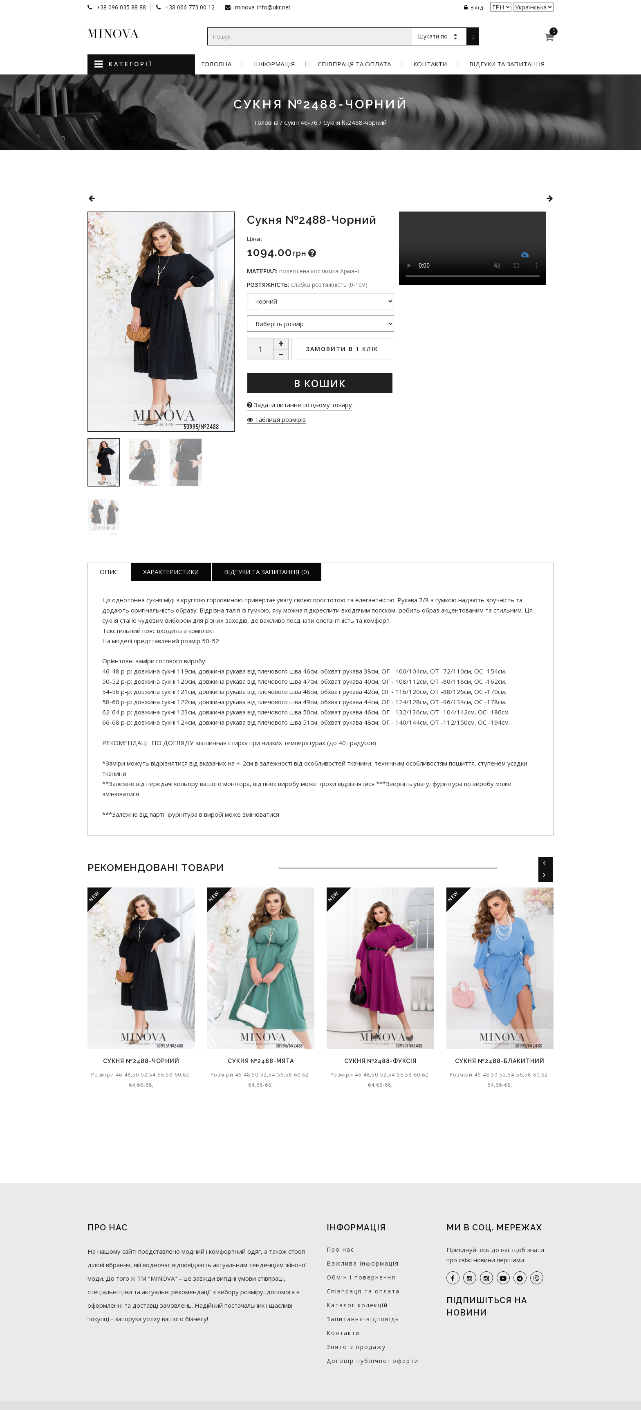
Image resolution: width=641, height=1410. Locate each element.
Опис (109, 572)
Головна (216, 64)
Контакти (430, 64)
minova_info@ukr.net (262, 7)
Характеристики (171, 572)
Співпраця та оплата (354, 64)
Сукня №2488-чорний (141, 1061)
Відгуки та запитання (507, 64)
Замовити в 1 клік (342, 349)
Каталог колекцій (357, 1305)
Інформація (274, 64)
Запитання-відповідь (363, 1319)
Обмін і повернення (361, 1277)
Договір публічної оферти (373, 1361)
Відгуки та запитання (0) (266, 572)
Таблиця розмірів (276, 419)
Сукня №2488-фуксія (380, 1061)
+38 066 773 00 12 (189, 7)
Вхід (474, 7)
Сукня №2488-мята (261, 1061)
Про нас (340, 1249)
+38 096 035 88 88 (120, 7)
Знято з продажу (356, 1347)
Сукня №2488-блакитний (500, 1061)
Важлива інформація (363, 1263)
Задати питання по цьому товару (299, 405)
